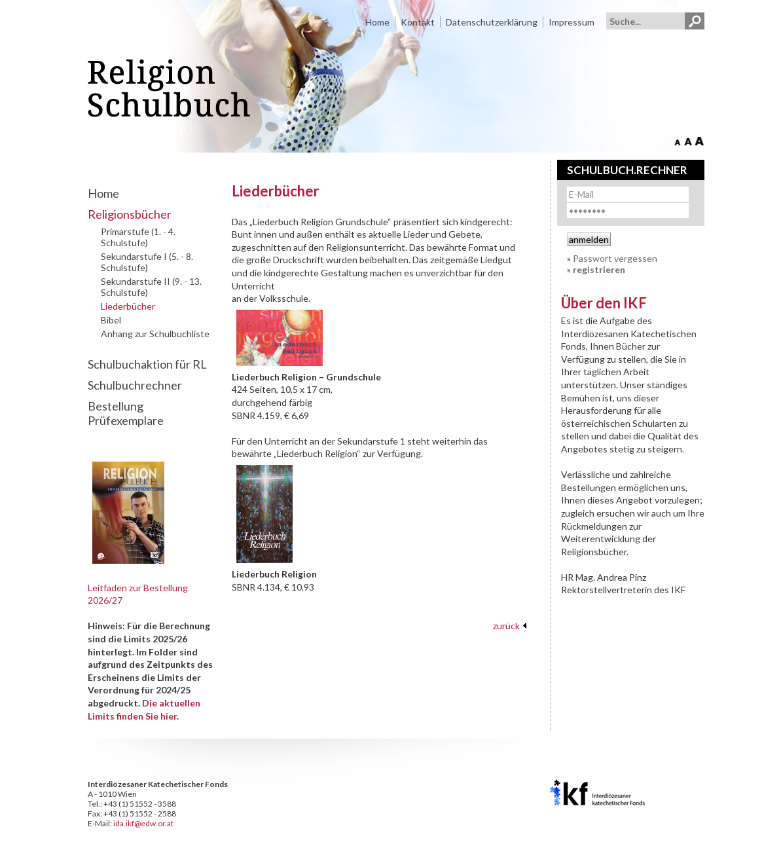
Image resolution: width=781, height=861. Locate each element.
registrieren (599, 269)
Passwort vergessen (615, 258)
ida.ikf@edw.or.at (143, 823)
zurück (506, 625)
